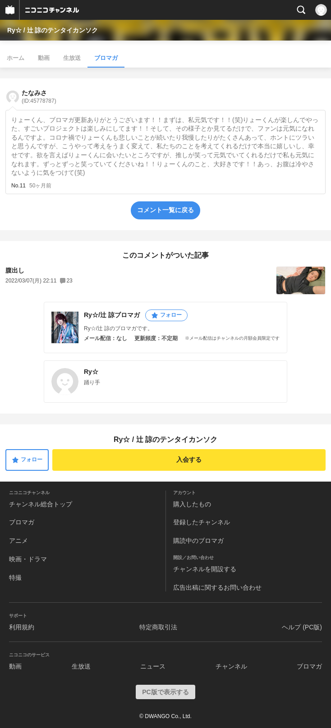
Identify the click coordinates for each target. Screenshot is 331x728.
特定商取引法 (158, 627)
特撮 (15, 577)
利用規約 (21, 627)
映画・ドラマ (28, 559)
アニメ (18, 540)
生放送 (72, 58)
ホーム (15, 58)
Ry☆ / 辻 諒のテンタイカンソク (52, 30)
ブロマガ (106, 58)
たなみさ (39, 96)
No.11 (18, 185)
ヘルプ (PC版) (302, 627)
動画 (44, 58)
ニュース (153, 666)
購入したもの (192, 504)
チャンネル (231, 666)
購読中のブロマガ (198, 540)
